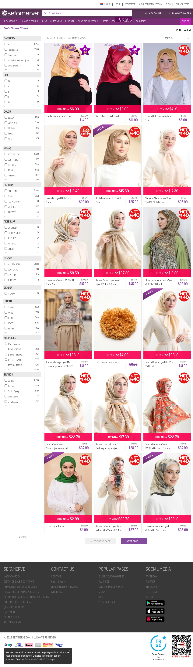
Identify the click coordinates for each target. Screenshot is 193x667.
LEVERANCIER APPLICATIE (64, 586)
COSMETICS (141, 21)
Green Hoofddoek (55, 526)
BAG (100, 596)
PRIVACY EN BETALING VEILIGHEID (21, 591)
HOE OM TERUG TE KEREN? (17, 602)
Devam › (23, 537)
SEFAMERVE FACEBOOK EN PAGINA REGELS (26, 596)
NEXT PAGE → (134, 541)
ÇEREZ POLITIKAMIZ (14, 607)
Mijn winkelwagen (180, 13)
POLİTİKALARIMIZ (12, 622)
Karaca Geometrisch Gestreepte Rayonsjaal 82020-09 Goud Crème (108, 448)
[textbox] (79, 13)
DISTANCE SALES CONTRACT (19, 581)
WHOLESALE (57, 591)
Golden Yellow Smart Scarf (59, 116)
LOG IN (117, 4)
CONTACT (56, 576)
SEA (113, 21)
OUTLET (185, 21)
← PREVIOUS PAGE (101, 541)
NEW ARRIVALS (10, 21)
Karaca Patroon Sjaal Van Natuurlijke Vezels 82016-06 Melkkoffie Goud (108, 530)
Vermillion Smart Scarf (107, 116)
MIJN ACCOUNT (153, 13)
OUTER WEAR (56, 21)
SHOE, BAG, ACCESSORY (88, 21)
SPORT (105, 21)
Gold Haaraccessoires (106, 362)
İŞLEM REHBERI (11, 617)
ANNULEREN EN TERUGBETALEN (20, 586)
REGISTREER (130, 4)
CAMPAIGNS (10, 612)
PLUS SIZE (69, 21)
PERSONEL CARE (107, 602)
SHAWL (102, 591)
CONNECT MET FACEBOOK (150, 4)
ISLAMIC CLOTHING (29, 21)
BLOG (168, 4)
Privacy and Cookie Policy (37, 659)
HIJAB (44, 21)
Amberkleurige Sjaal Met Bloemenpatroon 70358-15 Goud (59, 366)
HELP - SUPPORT (182, 4)
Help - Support (58, 581)
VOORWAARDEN (12, 576)
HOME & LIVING (125, 21)
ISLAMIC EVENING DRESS (111, 576)
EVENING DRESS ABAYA (110, 586)
